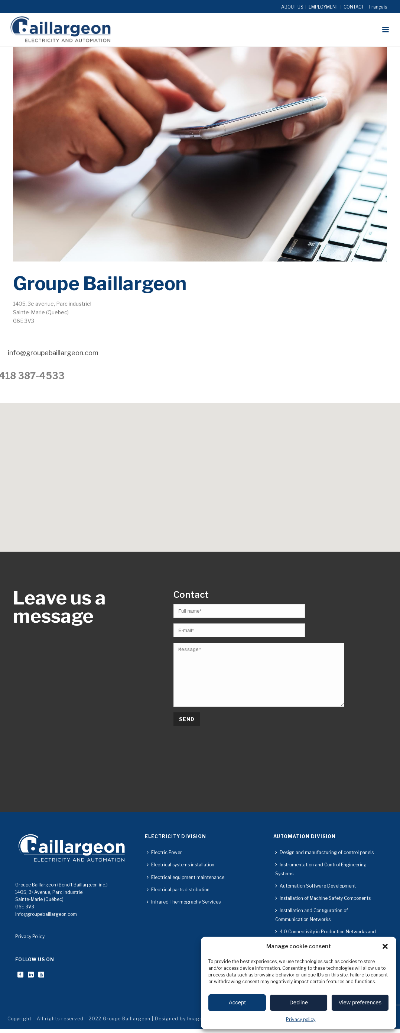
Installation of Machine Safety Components (323, 898)
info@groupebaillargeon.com (46, 914)
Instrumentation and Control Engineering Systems (321, 869)
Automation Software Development (315, 886)
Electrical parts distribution (178, 889)
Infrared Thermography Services (184, 902)
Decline (298, 1002)
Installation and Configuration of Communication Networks (311, 915)
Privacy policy (300, 1019)
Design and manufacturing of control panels (324, 852)
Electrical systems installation (180, 864)
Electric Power (164, 852)
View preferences (360, 1002)
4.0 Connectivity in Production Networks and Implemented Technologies (325, 936)
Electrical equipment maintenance (185, 877)
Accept (237, 1002)
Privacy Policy (30, 936)
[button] (385, 946)
